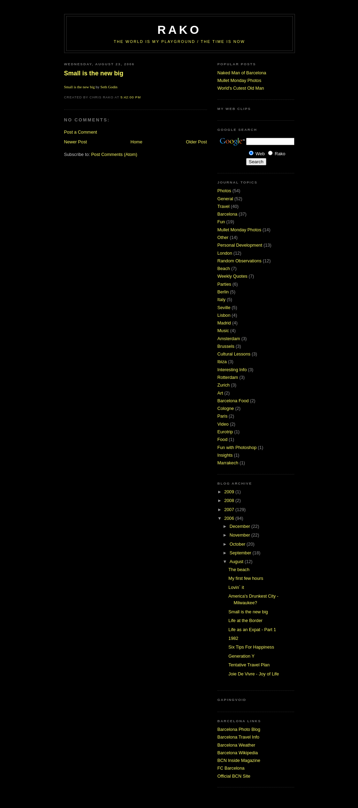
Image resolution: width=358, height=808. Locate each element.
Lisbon (224, 315)
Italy (222, 299)
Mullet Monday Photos (239, 80)
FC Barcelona (231, 768)
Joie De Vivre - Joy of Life (253, 673)
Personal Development (240, 245)
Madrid (224, 323)
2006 (229, 518)
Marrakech (228, 462)
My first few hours (245, 578)
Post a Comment (80, 132)
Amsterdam (229, 338)
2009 (229, 491)
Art (220, 393)
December (240, 526)
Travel (224, 206)
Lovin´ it (236, 587)
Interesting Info (232, 369)
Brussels (226, 346)
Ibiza (222, 361)
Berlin (223, 291)
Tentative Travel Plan (248, 664)
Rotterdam (228, 377)
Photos (224, 190)
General (225, 198)
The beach (238, 569)
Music (223, 330)
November (240, 535)
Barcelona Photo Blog (239, 729)
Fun (221, 221)
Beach (224, 268)
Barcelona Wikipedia (238, 752)
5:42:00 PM (131, 97)
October (237, 544)
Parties (224, 284)
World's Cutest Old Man (241, 88)
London (225, 253)
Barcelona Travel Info (238, 737)
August (236, 561)
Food (223, 439)
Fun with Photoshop (237, 447)
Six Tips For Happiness (251, 647)
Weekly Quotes (232, 276)
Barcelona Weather (237, 745)
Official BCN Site (234, 776)
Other (223, 237)
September (240, 552)
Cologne (226, 408)
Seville (224, 307)
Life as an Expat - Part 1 (252, 629)
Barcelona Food (233, 400)
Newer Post (75, 141)
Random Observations (240, 260)
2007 (229, 509)
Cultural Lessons (234, 354)
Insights (225, 455)
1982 (233, 638)
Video (223, 424)
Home (136, 141)
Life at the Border (245, 620)
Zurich (224, 385)
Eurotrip (225, 431)
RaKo (179, 29)
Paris (223, 416)
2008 (229, 500)
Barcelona (227, 214)
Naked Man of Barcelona (242, 72)
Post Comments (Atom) (114, 154)
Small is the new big (93, 73)
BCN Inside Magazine (239, 760)
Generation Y (241, 656)
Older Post (196, 141)
